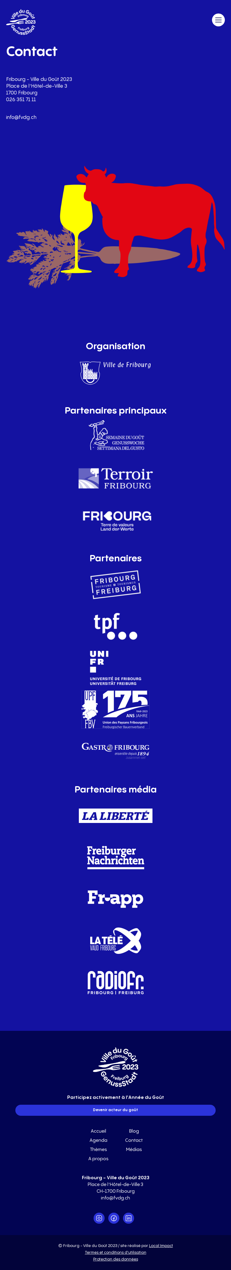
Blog (134, 1131)
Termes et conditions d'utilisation (115, 1252)
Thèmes (98, 1149)
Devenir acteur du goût (115, 1110)
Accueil (98, 1131)
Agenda (98, 1140)
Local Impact (161, 1246)
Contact (134, 1140)
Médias (134, 1149)
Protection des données (115, 1259)
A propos (98, 1159)
